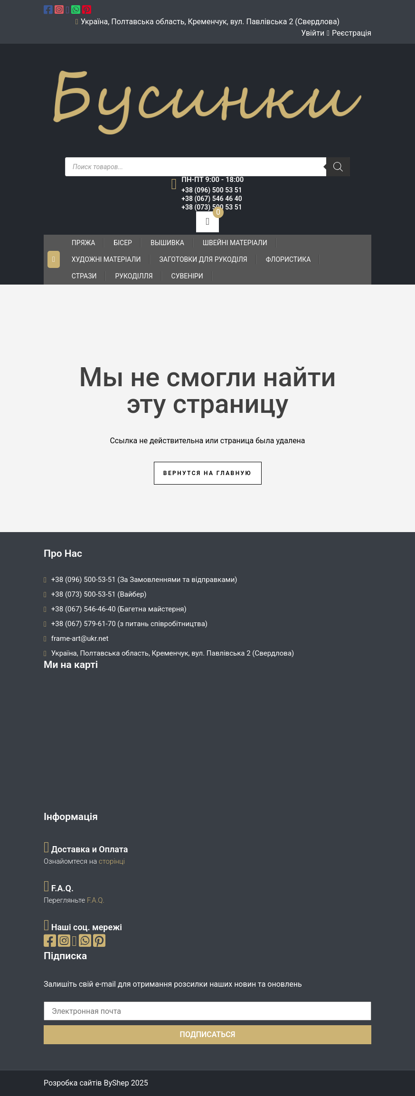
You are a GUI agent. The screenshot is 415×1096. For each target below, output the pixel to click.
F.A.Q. (95, 900)
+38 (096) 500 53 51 (211, 190)
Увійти (312, 33)
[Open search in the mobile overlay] (207, 166)
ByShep (116, 1082)
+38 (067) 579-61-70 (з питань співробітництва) (129, 623)
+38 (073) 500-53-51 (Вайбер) (99, 594)
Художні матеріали (106, 259)
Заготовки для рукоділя (203, 259)
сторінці (111, 861)
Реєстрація (351, 33)
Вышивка (167, 243)
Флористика (288, 259)
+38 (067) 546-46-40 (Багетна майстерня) (119, 609)
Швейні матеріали (235, 243)
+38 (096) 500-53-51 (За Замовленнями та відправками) (144, 579)
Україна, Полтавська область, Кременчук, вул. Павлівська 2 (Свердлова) (172, 653)
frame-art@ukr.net (80, 638)
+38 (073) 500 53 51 (211, 207)
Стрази (84, 276)
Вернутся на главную (207, 473)
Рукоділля (133, 276)
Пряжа (83, 243)
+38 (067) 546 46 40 (211, 198)
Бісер (122, 243)
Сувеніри (187, 276)
